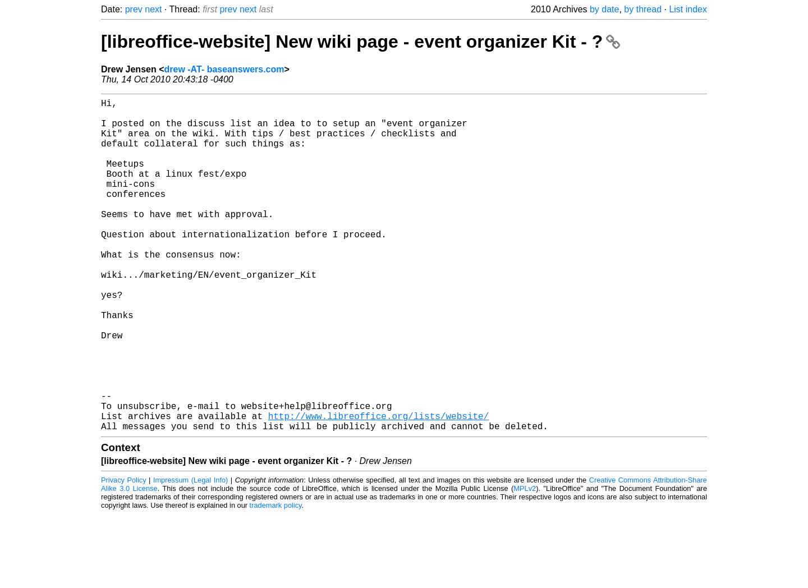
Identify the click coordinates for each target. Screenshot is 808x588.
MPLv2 (524, 562)
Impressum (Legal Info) (190, 554)
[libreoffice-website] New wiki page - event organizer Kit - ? (360, 41)
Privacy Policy (123, 554)
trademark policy (276, 579)
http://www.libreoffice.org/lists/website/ (378, 487)
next (153, 9)
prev (134, 9)
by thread (643, 9)
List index (688, 9)
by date (604, 9)
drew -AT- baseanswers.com (224, 69)
